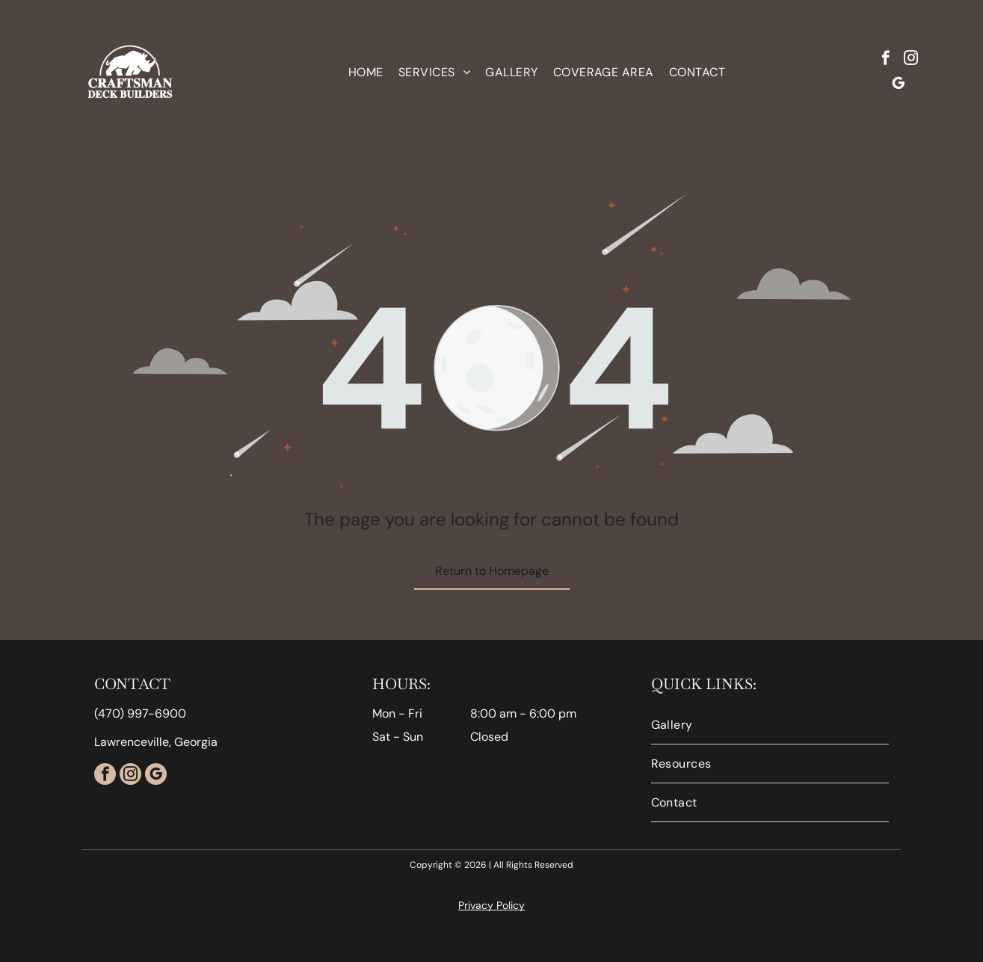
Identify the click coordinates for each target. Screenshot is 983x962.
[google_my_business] (898, 85)
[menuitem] (366, 72)
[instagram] (911, 60)
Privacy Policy (491, 905)
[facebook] (885, 60)
